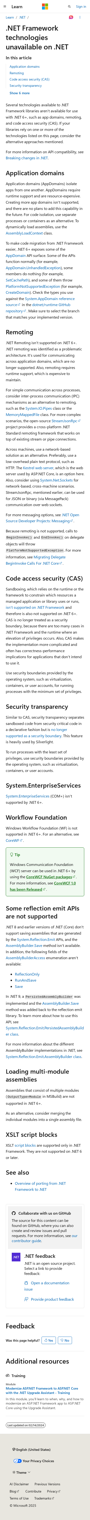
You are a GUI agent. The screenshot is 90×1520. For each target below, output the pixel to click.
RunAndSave (25, 980)
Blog (13, 1491)
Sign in (81, 6)
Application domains (25, 66)
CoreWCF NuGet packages (49, 876)
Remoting (17, 73)
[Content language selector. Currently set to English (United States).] (32, 1449)
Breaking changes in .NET (27, 157)
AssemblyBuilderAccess (25, 957)
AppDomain (16, 255)
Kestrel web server (38, 467)
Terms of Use (19, 1498)
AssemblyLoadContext (24, 232)
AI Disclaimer (19, 1484)
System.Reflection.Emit (36, 939)
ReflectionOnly (27, 974)
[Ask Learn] (71, 17)
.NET (22, 17)
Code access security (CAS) (29, 79)
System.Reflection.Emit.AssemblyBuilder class (43, 1056)
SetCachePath (17, 279)
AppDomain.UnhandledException (33, 267)
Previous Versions (47, 1484)
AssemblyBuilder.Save (24, 945)
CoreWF (12, 840)
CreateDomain (18, 292)
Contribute (33, 1491)
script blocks (25, 1145)
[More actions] (80, 17)
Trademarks (42, 1498)
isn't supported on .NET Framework (35, 607)
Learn (10, 17)
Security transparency (26, 85)
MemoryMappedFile (22, 414)
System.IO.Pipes (38, 408)
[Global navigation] (5, 6)
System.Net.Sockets (56, 479)
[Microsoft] (45, 6)
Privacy (52, 1491)
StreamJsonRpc (64, 420)
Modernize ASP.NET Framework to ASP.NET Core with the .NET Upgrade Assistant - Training (42, 1390)
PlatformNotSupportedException (33, 286)
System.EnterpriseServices (27, 795)
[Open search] (69, 6)
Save (19, 986)
